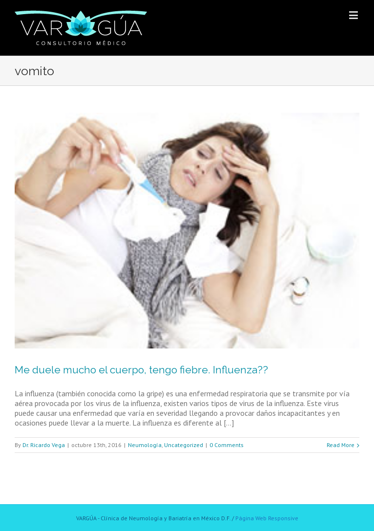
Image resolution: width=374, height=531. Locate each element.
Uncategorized (183, 445)
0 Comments (226, 445)
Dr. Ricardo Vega (43, 445)
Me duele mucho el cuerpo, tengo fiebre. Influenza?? (141, 370)
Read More (340, 445)
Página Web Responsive (266, 518)
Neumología (145, 445)
